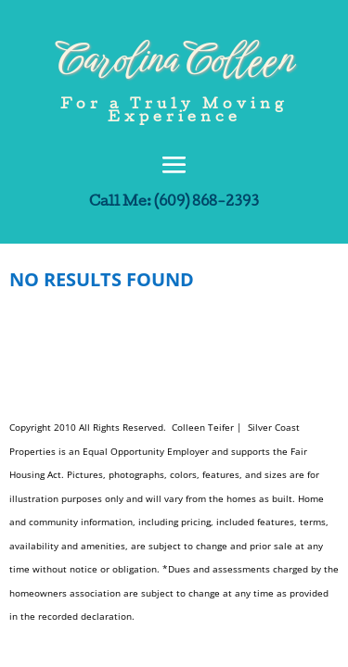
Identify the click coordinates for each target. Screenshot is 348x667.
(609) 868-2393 (206, 202)
